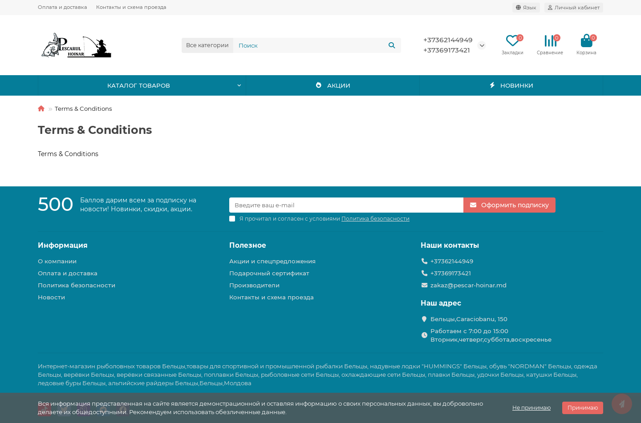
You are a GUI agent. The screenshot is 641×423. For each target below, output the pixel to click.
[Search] (317, 45)
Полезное (247, 245)
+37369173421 (446, 50)
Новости (51, 297)
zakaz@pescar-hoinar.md (468, 285)
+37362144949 (448, 40)
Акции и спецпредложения (272, 261)
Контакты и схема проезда (131, 7)
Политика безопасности (76, 285)
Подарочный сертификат (269, 273)
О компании (57, 261)
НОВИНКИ (511, 85)
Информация (63, 245)
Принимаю (583, 407)
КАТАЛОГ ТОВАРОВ (138, 85)
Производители (254, 285)
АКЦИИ (332, 85)
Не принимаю (531, 407)
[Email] (346, 205)
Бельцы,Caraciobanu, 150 (468, 318)
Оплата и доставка (62, 7)
